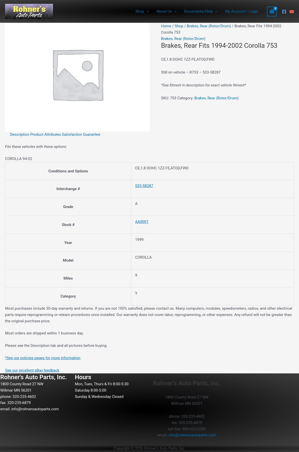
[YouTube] (291, 11)
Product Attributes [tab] (45, 134)
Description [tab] (19, 134)
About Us (166, 11)
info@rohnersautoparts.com (35, 409)
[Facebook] (284, 11)
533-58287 (144, 186)
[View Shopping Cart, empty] (272, 11)
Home (166, 26)
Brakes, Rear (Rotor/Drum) (209, 26)
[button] (146, 11)
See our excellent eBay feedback (32, 370)
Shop (142, 11)
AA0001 (141, 221)
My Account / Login (241, 11)
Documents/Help (201, 11)
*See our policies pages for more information (42, 358)
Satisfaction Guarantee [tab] (81, 134)
